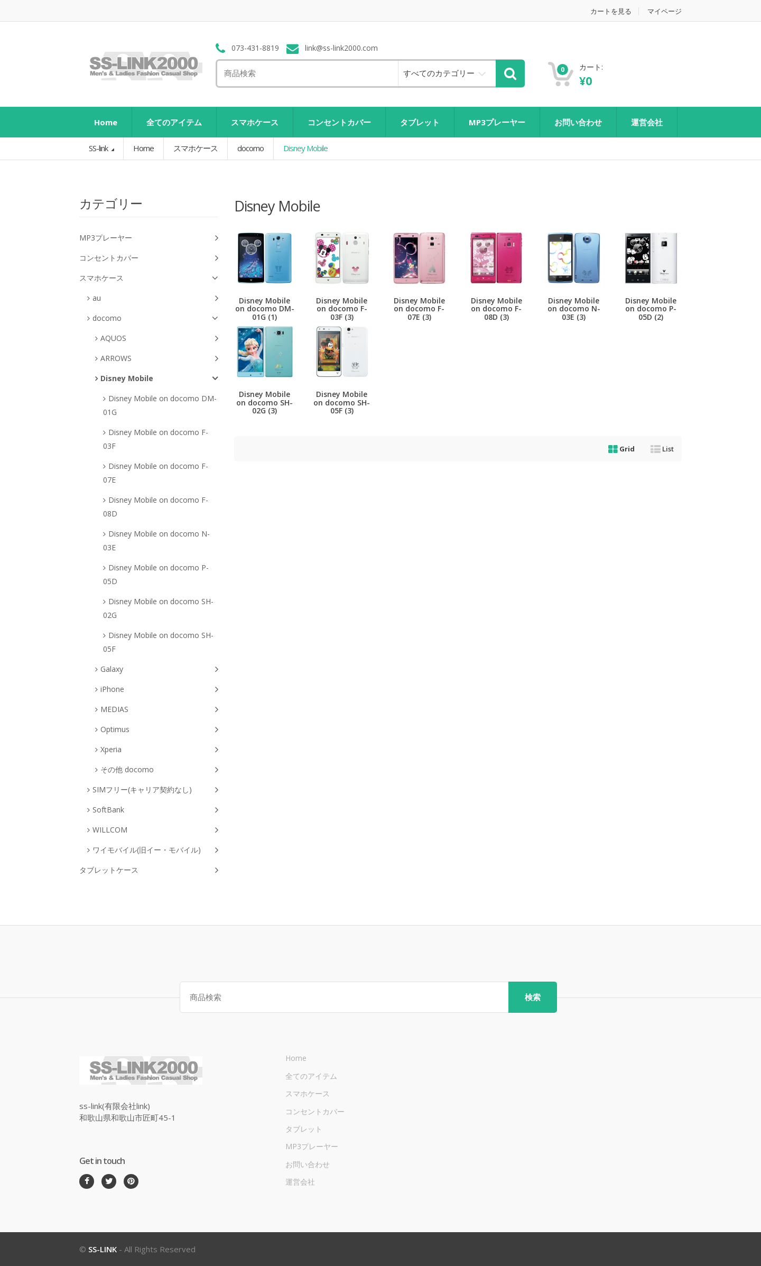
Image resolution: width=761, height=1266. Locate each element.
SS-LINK (102, 1249)
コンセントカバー (339, 122)
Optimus (159, 730)
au (155, 298)
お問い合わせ (578, 122)
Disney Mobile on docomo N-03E (156, 540)
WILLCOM (155, 830)
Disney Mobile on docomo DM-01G (160, 405)
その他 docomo (159, 770)
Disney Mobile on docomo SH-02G (158, 608)
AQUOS (159, 338)
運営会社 (647, 122)
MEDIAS (159, 710)
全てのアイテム (174, 122)
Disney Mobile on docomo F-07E (155, 473)
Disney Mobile (159, 379)
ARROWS (159, 359)
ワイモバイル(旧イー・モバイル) (155, 850)
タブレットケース (148, 870)
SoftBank (155, 810)
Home (105, 122)
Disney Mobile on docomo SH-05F (158, 642)
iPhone (159, 689)
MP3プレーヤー (497, 122)
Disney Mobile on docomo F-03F (155, 439)
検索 (533, 997)
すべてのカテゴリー (439, 73)
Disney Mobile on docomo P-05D (156, 574)
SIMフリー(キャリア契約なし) (155, 790)
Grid (621, 449)
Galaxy (159, 669)
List (662, 449)
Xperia (159, 750)
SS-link (99, 148)
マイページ (664, 11)
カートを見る (611, 11)
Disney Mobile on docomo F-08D (155, 507)
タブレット (420, 122)
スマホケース (255, 122)
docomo (250, 148)
